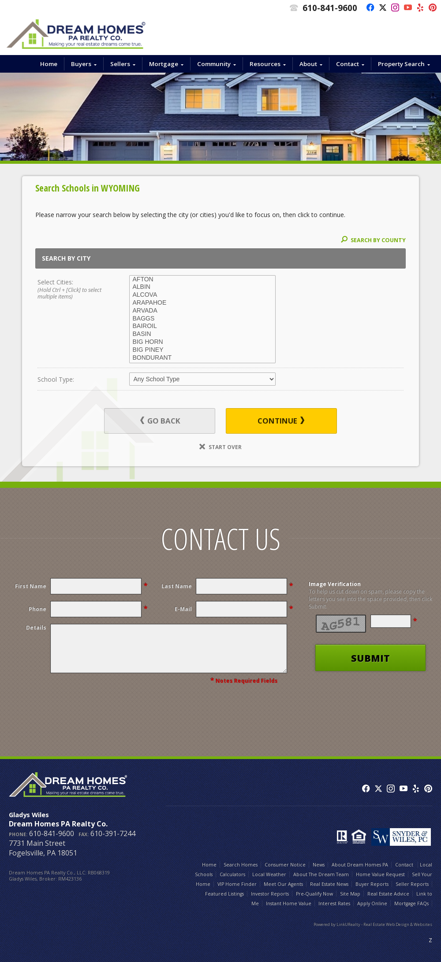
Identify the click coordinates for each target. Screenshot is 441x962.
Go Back (160, 421)
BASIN (202, 334)
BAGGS (202, 319)
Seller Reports (412, 884)
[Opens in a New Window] (368, 8)
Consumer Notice (285, 865)
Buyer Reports (372, 884)
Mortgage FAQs (411, 903)
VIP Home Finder (237, 884)
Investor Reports (270, 894)
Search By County (373, 240)
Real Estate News (329, 884)
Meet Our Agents (283, 884)
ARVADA (202, 311)
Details (36, 627)
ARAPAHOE (202, 303)
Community (214, 64)
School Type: (55, 379)
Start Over (220, 446)
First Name (30, 586)
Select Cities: (74, 290)
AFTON (202, 280)
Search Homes (241, 865)
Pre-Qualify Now (314, 894)
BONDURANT (202, 358)
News (319, 865)
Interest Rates (334, 903)
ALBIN (202, 287)
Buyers (81, 64)
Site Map (350, 894)
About (308, 64)
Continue (281, 421)
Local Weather (269, 874)
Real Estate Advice (388, 894)
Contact (347, 64)
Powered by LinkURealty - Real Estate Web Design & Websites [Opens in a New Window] (373, 924)
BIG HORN (202, 342)
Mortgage (163, 64)
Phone (37, 609)
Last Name (176, 586)
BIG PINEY (202, 350)
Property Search (401, 64)
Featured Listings (224, 894)
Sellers (120, 64)
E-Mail (183, 609)
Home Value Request (380, 874)
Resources (265, 64)
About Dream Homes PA (360, 865)
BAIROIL (202, 326)
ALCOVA (202, 295)
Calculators (232, 874)
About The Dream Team (321, 874)
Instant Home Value (288, 903)
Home (48, 64)
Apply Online (372, 903)
